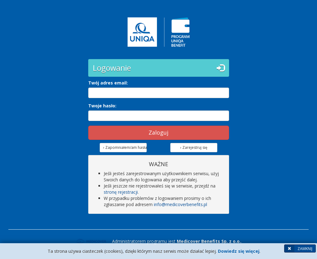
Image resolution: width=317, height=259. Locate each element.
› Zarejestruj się (193, 147)
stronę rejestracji (121, 192)
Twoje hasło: (102, 106)
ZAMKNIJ (298, 248)
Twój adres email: (108, 83)
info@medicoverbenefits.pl (180, 204)
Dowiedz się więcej (238, 251)
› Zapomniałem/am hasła (125, 147)
